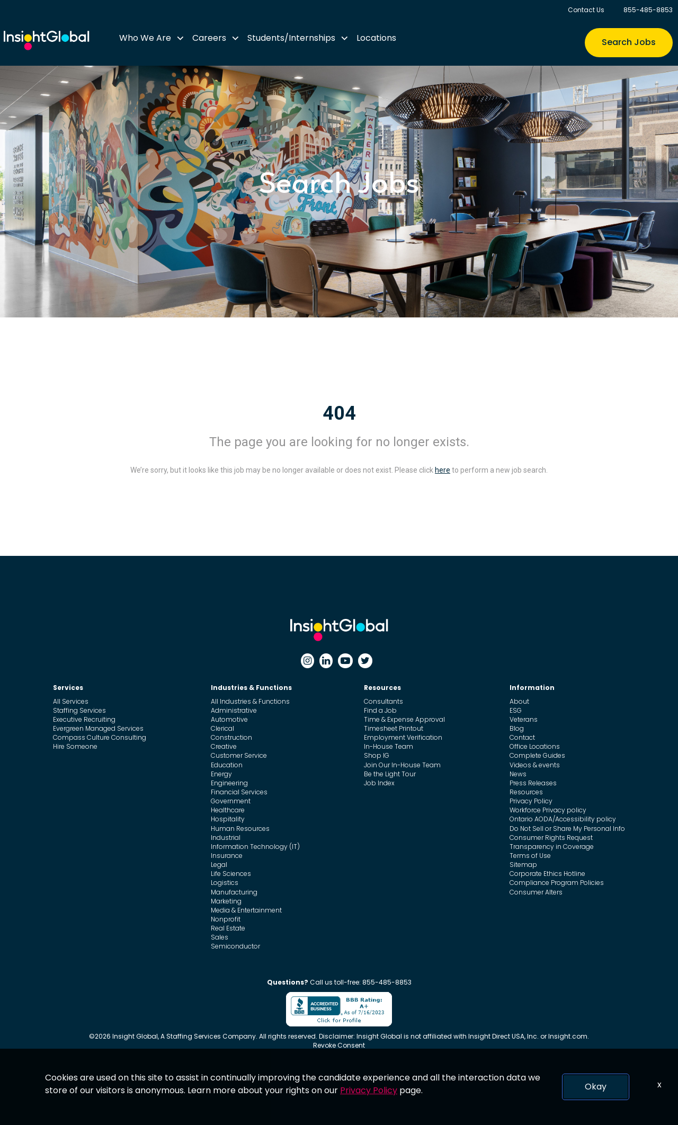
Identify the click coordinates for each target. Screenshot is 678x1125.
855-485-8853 (648, 9)
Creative (224, 746)
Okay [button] (595, 1086)
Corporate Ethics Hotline (547, 873)
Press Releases (533, 782)
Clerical (222, 728)
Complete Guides (537, 755)
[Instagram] (307, 660)
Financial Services (239, 791)
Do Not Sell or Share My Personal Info (567, 828)
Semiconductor (235, 946)
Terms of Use (530, 855)
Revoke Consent (339, 1045)
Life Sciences (231, 873)
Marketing (226, 901)
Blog (517, 728)
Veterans (524, 719)
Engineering (229, 782)
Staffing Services (79, 710)
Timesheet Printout (393, 728)
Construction (231, 737)
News (518, 773)
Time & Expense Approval (404, 719)
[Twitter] (365, 660)
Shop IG (376, 755)
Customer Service (239, 755)
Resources (526, 791)
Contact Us (586, 9)
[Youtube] (345, 660)
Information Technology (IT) (255, 846)
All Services (70, 701)
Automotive (229, 719)
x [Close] (659, 1084)
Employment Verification (403, 737)
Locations (376, 38)
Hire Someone (75, 746)
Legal (219, 864)
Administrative (234, 710)
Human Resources (240, 828)
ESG (516, 710)
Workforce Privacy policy (548, 809)
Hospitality (228, 818)
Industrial (225, 837)
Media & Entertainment (246, 910)
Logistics (224, 882)
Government (231, 800)
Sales (219, 937)
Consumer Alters (536, 892)
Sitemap (523, 864)
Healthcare (228, 809)
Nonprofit (225, 919)
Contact (522, 737)
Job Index (379, 782)
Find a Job (380, 710)
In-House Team (388, 746)
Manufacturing (234, 892)
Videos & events (535, 764)
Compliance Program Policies (557, 882)
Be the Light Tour (390, 773)
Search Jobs (629, 42)
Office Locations (535, 746)
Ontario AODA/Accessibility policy (563, 818)
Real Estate (228, 928)
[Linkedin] (326, 660)
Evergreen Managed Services (98, 728)
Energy (221, 773)
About (519, 701)
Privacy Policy (531, 800)
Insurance (227, 855)
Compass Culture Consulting (99, 737)
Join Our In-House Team (402, 764)
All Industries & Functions (250, 701)
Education (227, 764)
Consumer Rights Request (551, 837)
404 (339, 413)
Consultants (383, 701)
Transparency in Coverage (552, 846)
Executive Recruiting (84, 719)
